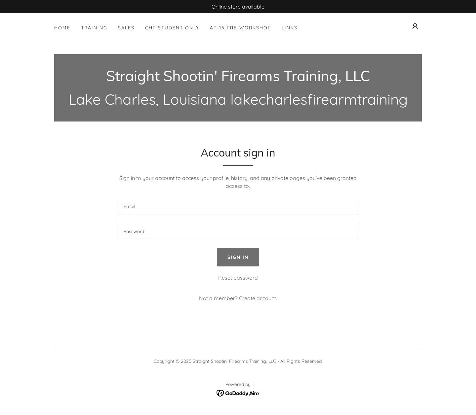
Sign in (238, 257)
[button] (415, 26)
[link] (238, 79)
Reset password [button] (238, 277)
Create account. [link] (258, 298)
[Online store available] (238, 7)
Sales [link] (126, 28)
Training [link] (94, 28)
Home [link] (62, 28)
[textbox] (238, 206)
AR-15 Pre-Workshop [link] (240, 28)
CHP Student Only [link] (172, 28)
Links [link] (290, 28)
